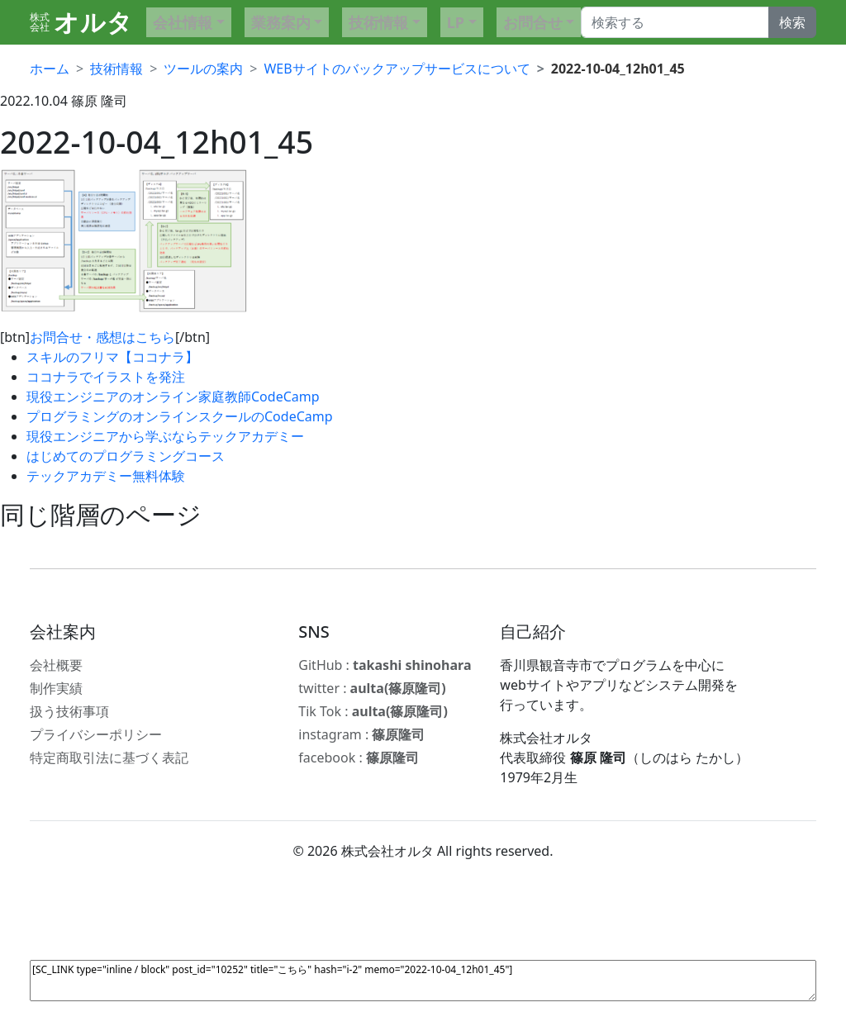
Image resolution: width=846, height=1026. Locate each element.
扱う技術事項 (69, 711)
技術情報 (378, 22)
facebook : (358, 757)
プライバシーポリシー (96, 734)
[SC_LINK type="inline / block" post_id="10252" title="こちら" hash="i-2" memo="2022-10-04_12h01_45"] (423, 980)
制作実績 (56, 688)
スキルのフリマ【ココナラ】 (112, 357)
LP (455, 22)
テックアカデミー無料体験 (105, 476)
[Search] (675, 22)
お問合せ (533, 22)
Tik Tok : (372, 711)
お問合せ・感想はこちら (102, 337)
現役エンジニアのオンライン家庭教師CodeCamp (173, 396)
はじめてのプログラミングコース (125, 456)
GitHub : (384, 665)
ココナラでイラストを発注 (105, 377)
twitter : (371, 688)
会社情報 (182, 22)
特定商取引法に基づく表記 (109, 757)
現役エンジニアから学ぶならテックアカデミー (165, 436)
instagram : (361, 734)
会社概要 (56, 665)
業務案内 (281, 22)
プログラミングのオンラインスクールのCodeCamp (179, 416)
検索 (792, 22)
